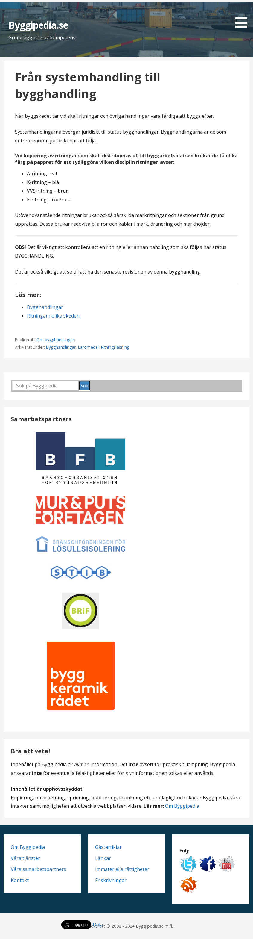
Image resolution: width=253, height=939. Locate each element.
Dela (98, 924)
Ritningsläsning (115, 347)
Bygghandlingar (45, 307)
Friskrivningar (110, 880)
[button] (243, 15)
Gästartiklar (108, 847)
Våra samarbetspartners (38, 869)
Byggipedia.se (38, 25)
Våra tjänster (25, 858)
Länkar (103, 858)
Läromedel (88, 347)
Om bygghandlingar (55, 339)
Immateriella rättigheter (122, 869)
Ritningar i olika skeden (53, 316)
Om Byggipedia (182, 806)
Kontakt (20, 880)
